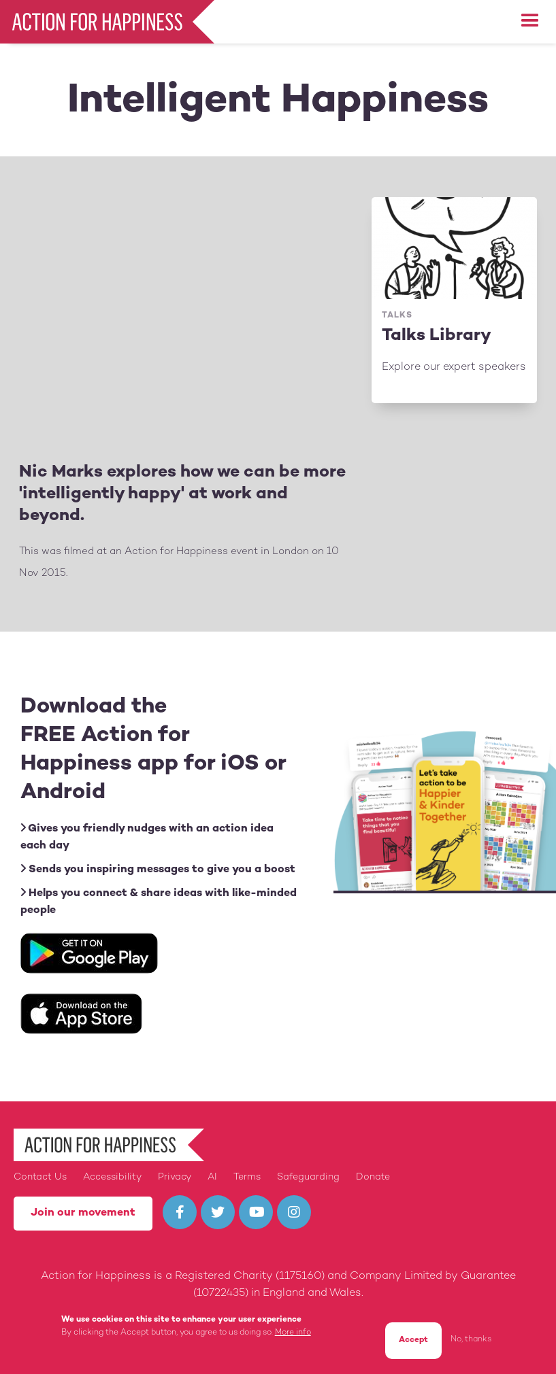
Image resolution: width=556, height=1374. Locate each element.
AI (212, 1177)
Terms (247, 1177)
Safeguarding (308, 1177)
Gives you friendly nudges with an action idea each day (147, 837)
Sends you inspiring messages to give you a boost (157, 869)
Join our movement (83, 1213)
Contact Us (40, 1177)
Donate (373, 1177)
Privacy (174, 1177)
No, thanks (471, 1339)
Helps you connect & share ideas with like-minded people (158, 901)
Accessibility (112, 1177)
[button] (530, 21)
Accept (413, 1340)
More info (293, 1332)
